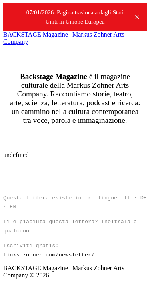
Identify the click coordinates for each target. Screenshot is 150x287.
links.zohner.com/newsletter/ (48, 255)
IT (127, 198)
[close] (137, 17)
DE (143, 198)
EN (13, 207)
